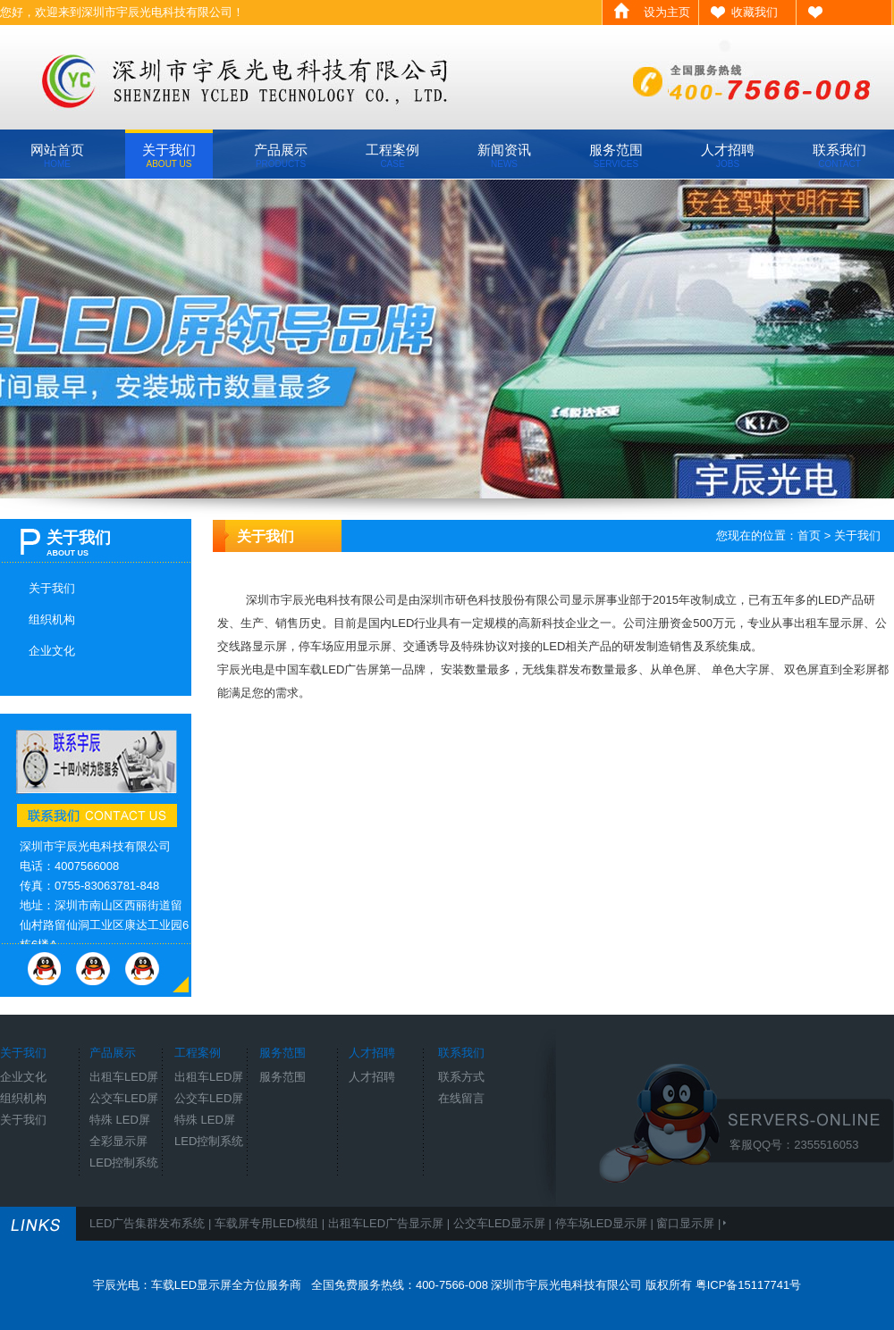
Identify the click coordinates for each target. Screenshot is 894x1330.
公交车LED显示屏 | (504, 1223)
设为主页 (667, 12)
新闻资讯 (504, 155)
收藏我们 (754, 12)
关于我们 (169, 155)
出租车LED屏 (123, 1076)
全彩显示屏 (118, 1141)
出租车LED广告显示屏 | (390, 1223)
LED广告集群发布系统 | (152, 1223)
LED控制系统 (123, 1162)
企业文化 (52, 650)
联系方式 (461, 1076)
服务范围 (616, 155)
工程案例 (392, 155)
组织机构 (52, 619)
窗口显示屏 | (690, 1223)
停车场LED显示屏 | (606, 1223)
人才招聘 (728, 155)
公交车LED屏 (123, 1098)
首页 (809, 535)
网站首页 (57, 155)
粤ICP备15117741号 (749, 1285)
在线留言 (461, 1098)
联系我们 (839, 155)
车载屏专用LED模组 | (271, 1223)
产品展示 (281, 155)
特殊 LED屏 (119, 1119)
